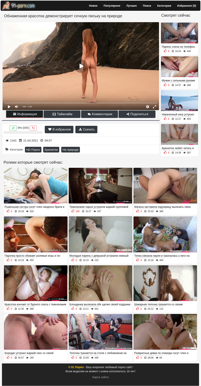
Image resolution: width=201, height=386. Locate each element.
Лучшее (131, 5)
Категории (164, 5)
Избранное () (186, 5)
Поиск (147, 5)
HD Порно (33, 149)
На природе (71, 149)
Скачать (87, 129)
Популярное (112, 5)
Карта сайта (100, 377)
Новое (93, 5)
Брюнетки (51, 149)
